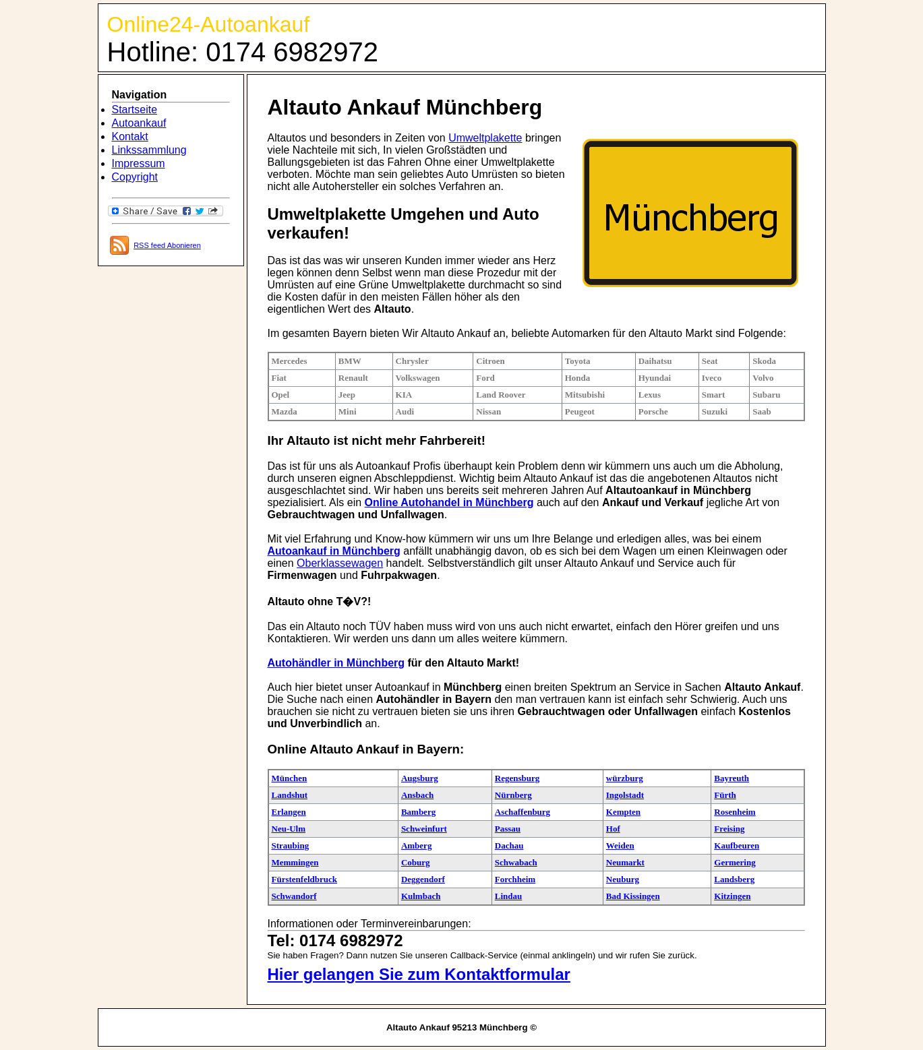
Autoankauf (139, 123)
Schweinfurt (424, 829)
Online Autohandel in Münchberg (449, 502)
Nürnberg (513, 795)
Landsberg (734, 879)
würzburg (624, 778)
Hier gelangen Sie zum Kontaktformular (419, 974)
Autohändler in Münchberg (336, 663)
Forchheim (515, 879)
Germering (734, 862)
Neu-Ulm (289, 829)
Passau (507, 829)
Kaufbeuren (736, 845)
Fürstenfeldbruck (305, 879)
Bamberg (418, 812)
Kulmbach (421, 896)
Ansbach (417, 795)
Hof (613, 829)
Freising (729, 829)
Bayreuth (731, 778)
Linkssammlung (149, 150)
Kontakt (130, 136)
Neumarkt (625, 862)
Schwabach (516, 862)
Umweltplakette (485, 138)
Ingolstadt (625, 795)
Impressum (138, 163)
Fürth (725, 795)
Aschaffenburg (522, 812)
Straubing (290, 845)
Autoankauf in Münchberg (334, 551)
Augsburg (419, 778)
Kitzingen (732, 896)
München (289, 778)
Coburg (415, 862)
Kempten (623, 812)
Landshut (289, 795)
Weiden (620, 845)
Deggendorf (423, 879)
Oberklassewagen (340, 563)
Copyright (135, 177)
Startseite (135, 109)
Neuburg (622, 879)
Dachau (509, 845)
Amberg (416, 845)
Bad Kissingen (633, 896)
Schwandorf (294, 896)
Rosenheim (734, 812)
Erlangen (289, 812)
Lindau (508, 896)
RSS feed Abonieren (167, 245)
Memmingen (295, 862)
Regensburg (517, 778)
